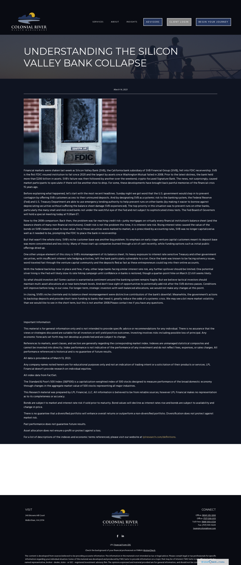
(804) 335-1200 (209, 515)
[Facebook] (118, 536)
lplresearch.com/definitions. (159, 437)
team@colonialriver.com (204, 528)
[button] (98, 13)
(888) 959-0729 (209, 522)
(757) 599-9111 (209, 518)
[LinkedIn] (123, 536)
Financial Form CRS (122, 545)
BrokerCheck (149, 550)
